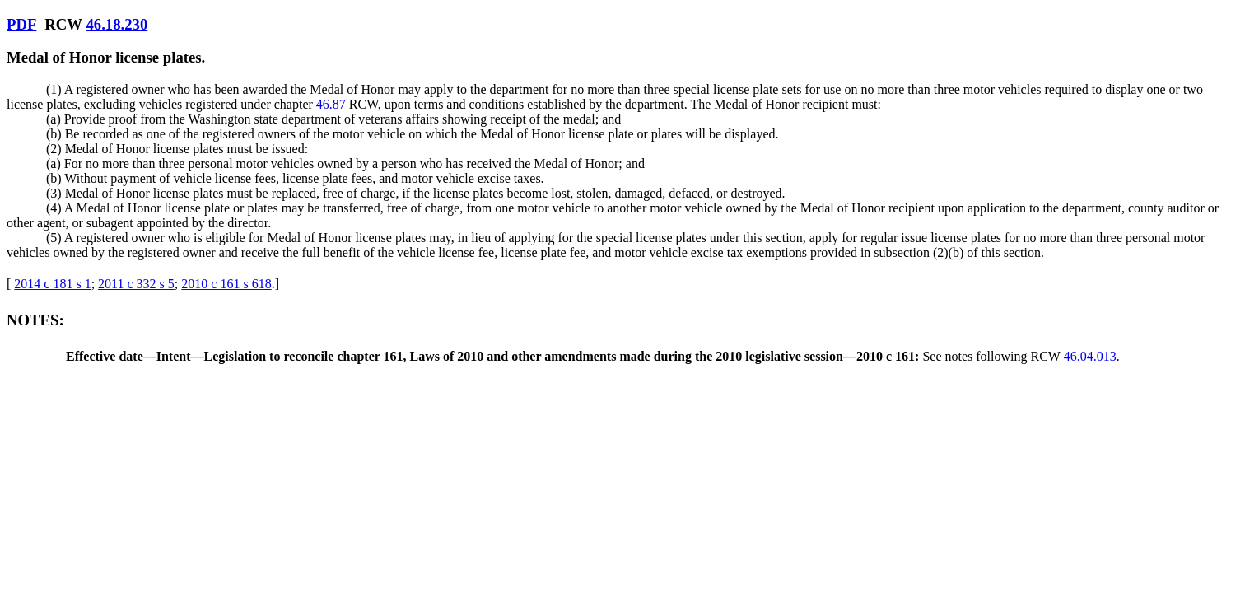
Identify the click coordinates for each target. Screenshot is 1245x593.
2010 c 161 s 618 (226, 284)
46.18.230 (116, 24)
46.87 (331, 104)
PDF (21, 24)
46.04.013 (1090, 356)
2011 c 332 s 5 (136, 284)
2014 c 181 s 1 (52, 284)
